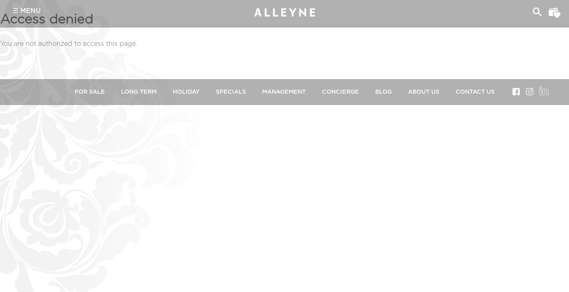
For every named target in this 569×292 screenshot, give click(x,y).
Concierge (340, 92)
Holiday (186, 92)
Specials (231, 92)
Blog (383, 92)
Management (284, 92)
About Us (423, 92)
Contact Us (475, 92)
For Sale (90, 92)
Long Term (138, 92)
